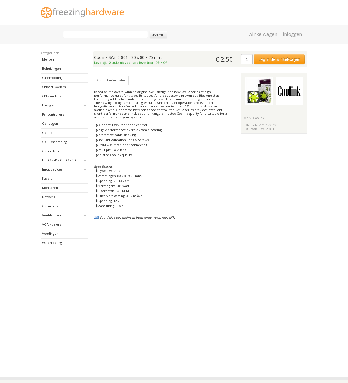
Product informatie (110, 80)
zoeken (158, 34)
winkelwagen (263, 34)
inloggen (292, 34)
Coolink (258, 118)
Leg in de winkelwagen (279, 59)
